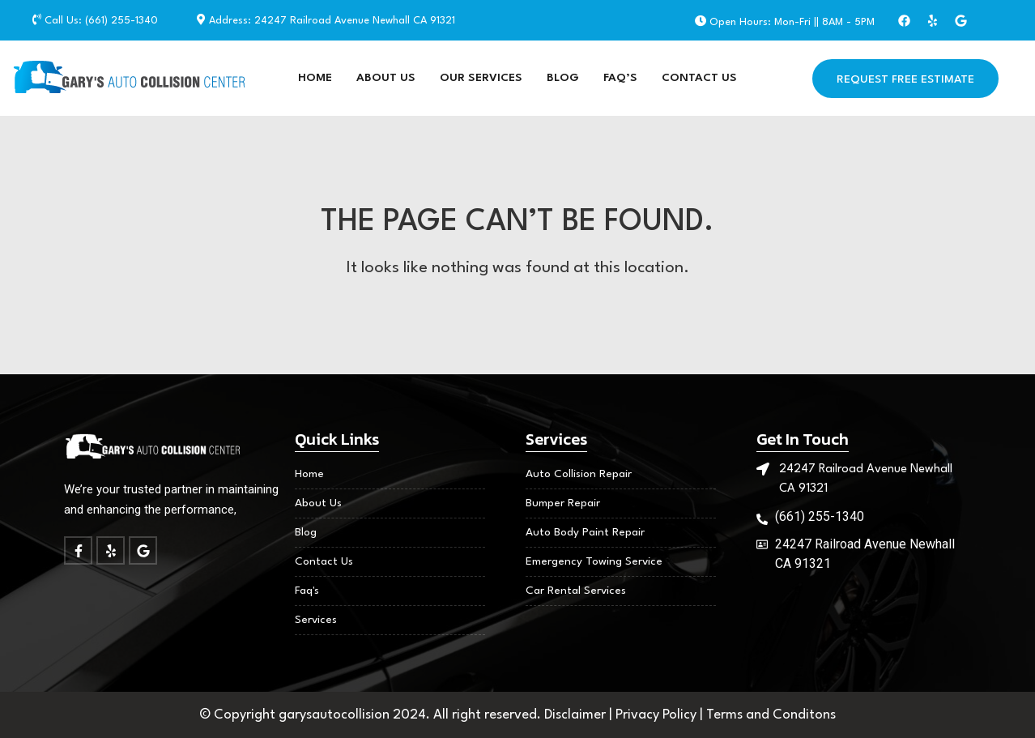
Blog (563, 77)
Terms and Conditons (771, 715)
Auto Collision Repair (579, 474)
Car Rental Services (576, 590)
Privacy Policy (657, 715)
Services (316, 619)
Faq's (307, 590)
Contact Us (699, 77)
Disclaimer (576, 715)
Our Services (481, 77)
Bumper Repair (563, 503)
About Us (385, 77)
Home (315, 77)
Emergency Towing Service (594, 561)
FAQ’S (620, 77)
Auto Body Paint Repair (585, 532)
